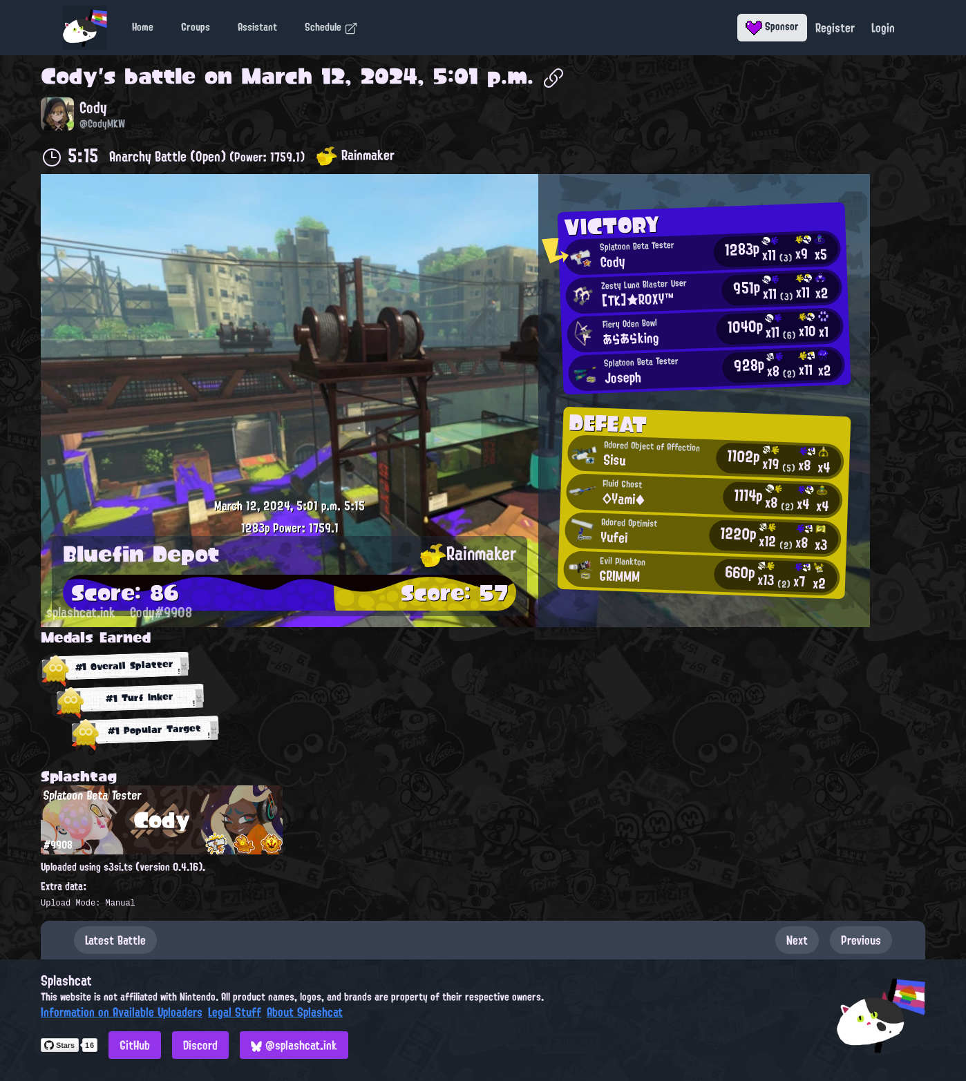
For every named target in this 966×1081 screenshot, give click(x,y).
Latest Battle (115, 940)
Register (835, 28)
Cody (69, 76)
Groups (195, 27)
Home (142, 27)
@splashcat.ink (294, 1045)
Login (883, 28)
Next (797, 940)
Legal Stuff (234, 1012)
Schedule (331, 27)
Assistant (257, 27)
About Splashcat (305, 1012)
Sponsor (772, 26)
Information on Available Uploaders (121, 1012)
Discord (200, 1045)
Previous (861, 940)
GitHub (135, 1045)
